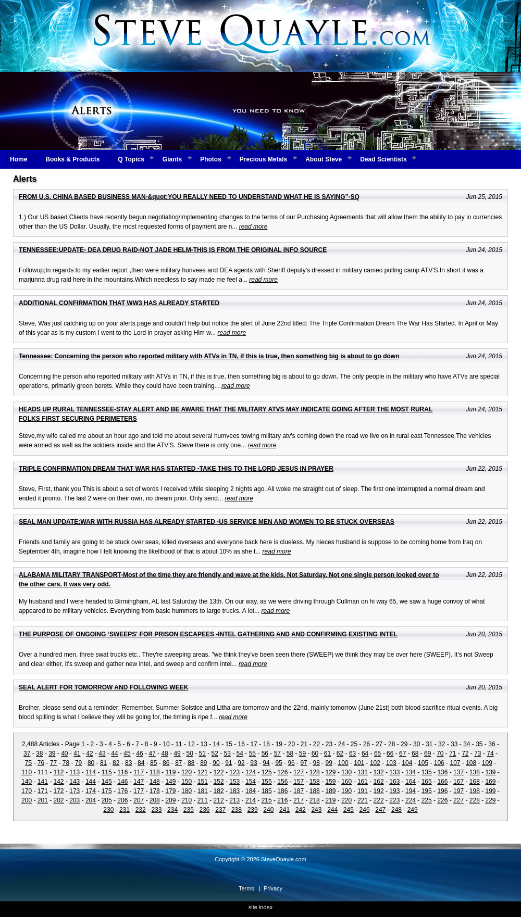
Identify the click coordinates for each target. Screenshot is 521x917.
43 (101, 753)
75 (28, 763)
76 (41, 763)
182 (219, 791)
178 (155, 791)
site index (260, 907)
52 (215, 753)
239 (252, 809)
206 (122, 800)
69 (427, 753)
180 (186, 791)
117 (138, 772)
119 (170, 772)
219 (330, 800)
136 (442, 772)
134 (410, 772)
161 (362, 781)
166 (442, 781)
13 (203, 744)
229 (491, 800)
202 (59, 800)
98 (316, 763)
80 (91, 763)
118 (155, 772)
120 (186, 772)
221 (362, 800)
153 (234, 781)
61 (327, 753)
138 (474, 772)
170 (26, 791)
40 (64, 753)
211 (202, 800)
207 (138, 800)
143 (74, 781)
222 (379, 800)
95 (278, 763)
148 (155, 781)
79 (78, 763)
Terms (246, 888)
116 (122, 772)
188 (314, 791)
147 (138, 781)
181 (202, 791)
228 (474, 800)
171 (43, 791)
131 (362, 772)
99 (329, 763)
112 (59, 772)
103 (391, 763)
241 (284, 809)
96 (291, 763)
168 (474, 781)
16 (241, 744)
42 (89, 753)
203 (74, 800)
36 (491, 744)
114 (90, 772)
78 (66, 763)
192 (379, 791)
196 (442, 791)
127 (298, 772)
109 (487, 763)
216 (282, 800)
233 (156, 809)
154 (250, 781)
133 (394, 772)
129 (330, 772)
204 (90, 800)
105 (423, 763)
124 (250, 772)
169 (491, 781)
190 (346, 791)
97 (303, 763)
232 (140, 809)
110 (26, 772)
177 (138, 791)
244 (332, 809)
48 (164, 753)
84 (141, 763)
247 (380, 809)
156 (282, 781)
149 (170, 781)
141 (43, 781)
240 (268, 809)
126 (282, 772)
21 (304, 744)
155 (267, 781)
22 (316, 744)
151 (202, 781)
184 (250, 791)
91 (228, 763)
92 (241, 763)
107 (455, 763)
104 (407, 763)
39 (51, 753)
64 (365, 753)
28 (391, 744)
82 (116, 763)
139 (491, 772)
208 (155, 800)
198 (474, 791)
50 (189, 753)
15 (229, 744)
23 (329, 744)
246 (364, 809)
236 (205, 809)
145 (107, 781)
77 (53, 763)
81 (103, 763)
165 (426, 781)
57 (277, 753)
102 (375, 763)
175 (107, 791)
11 (178, 744)
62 (340, 753)
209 (170, 800)
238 (236, 809)
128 (314, 772)
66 (390, 753)
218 (314, 800)
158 (314, 781)
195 (426, 791)
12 (191, 744)
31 (429, 744)
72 (465, 753)
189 (330, 791)
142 (59, 781)
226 (442, 800)
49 (176, 753)
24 (341, 744)
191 (362, 791)
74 (490, 753)
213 (234, 800)
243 (316, 809)
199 (491, 791)
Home (18, 159)
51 (202, 753)
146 (122, 781)
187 (298, 791)
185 (267, 791)
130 (346, 772)
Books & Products (72, 159)
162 (379, 781)
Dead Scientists (383, 159)
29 (404, 744)
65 (377, 753)
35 (479, 744)
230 (108, 809)
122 (219, 772)
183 (234, 791)
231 (124, 809)
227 (458, 800)
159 (330, 781)
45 (126, 753)
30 (416, 744)
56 (265, 753)
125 (267, 772)
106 (439, 763)
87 (178, 763)
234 (172, 809)
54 (240, 753)
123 (234, 772)
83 (128, 763)
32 (441, 744)
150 (186, 781)
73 (477, 753)
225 (426, 800)
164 (410, 781)
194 (410, 791)
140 (26, 781)
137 (458, 772)
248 (396, 809)
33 (454, 744)
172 (59, 791)
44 (114, 753)
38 (39, 753)
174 (90, 791)
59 (302, 753)
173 (74, 791)
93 (253, 763)
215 (267, 800)
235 (188, 809)
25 (354, 744)
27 (379, 744)
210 (186, 800)
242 (300, 809)
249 (412, 809)
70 (440, 753)
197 (458, 791)
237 (220, 809)
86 (166, 763)
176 (122, 791)
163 (394, 781)
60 (315, 753)
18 (266, 744)
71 (452, 753)
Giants (172, 159)
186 (282, 791)
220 (346, 800)
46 (139, 753)
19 (279, 744)
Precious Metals (263, 159)
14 (216, 744)
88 (191, 763)
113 (74, 772)
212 (219, 800)
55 (252, 753)
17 (254, 744)
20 (291, 744)
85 (153, 763)
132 (379, 772)
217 (298, 800)
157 (298, 781)
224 (410, 800)
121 (202, 772)
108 (471, 763)
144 (90, 781)
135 (426, 772)
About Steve (323, 159)
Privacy (273, 888)
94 (266, 763)
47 (151, 753)
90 (216, 763)
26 (366, 744)
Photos (210, 159)
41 (76, 753)
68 (415, 753)
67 (402, 753)
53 (227, 753)
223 (394, 800)
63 (352, 753)
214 (250, 800)
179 (170, 791)
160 (346, 781)
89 (203, 763)
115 (107, 772)
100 (343, 763)
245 (348, 809)
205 (107, 800)
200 (26, 800)
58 (290, 753)
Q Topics (131, 159)
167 (458, 781)
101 (359, 763)
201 (43, 800)
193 (394, 791)
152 (219, 781)
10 (166, 744)
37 (26, 753)
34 (466, 744)
